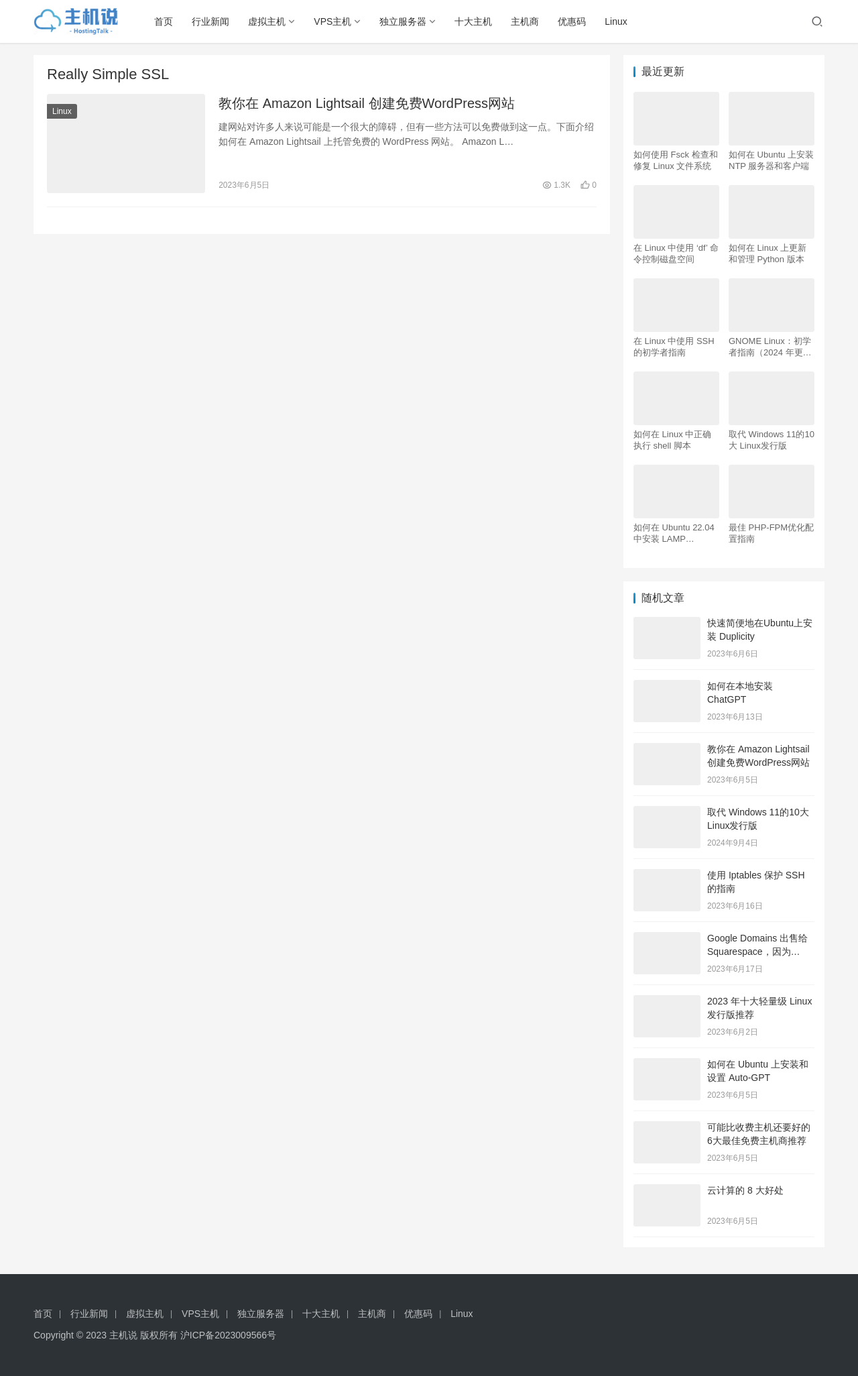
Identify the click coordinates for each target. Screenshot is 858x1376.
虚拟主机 (267, 21)
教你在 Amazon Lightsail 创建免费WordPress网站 (367, 103)
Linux (616, 21)
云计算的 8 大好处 (745, 1190)
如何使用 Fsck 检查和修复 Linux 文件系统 (675, 160)
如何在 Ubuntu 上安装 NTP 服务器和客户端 (771, 160)
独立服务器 (402, 21)
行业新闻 (210, 21)
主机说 (123, 1335)
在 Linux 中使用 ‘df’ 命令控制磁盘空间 (676, 253)
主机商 (525, 21)
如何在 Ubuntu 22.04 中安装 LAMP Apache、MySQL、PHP (674, 533)
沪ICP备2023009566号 (228, 1335)
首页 (163, 21)
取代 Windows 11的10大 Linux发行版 (771, 440)
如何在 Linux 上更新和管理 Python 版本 (767, 253)
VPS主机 (332, 21)
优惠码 (572, 21)
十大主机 (473, 21)
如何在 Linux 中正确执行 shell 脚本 (672, 440)
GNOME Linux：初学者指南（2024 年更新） (770, 347)
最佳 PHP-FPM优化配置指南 (771, 533)
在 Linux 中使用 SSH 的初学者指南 (674, 346)
